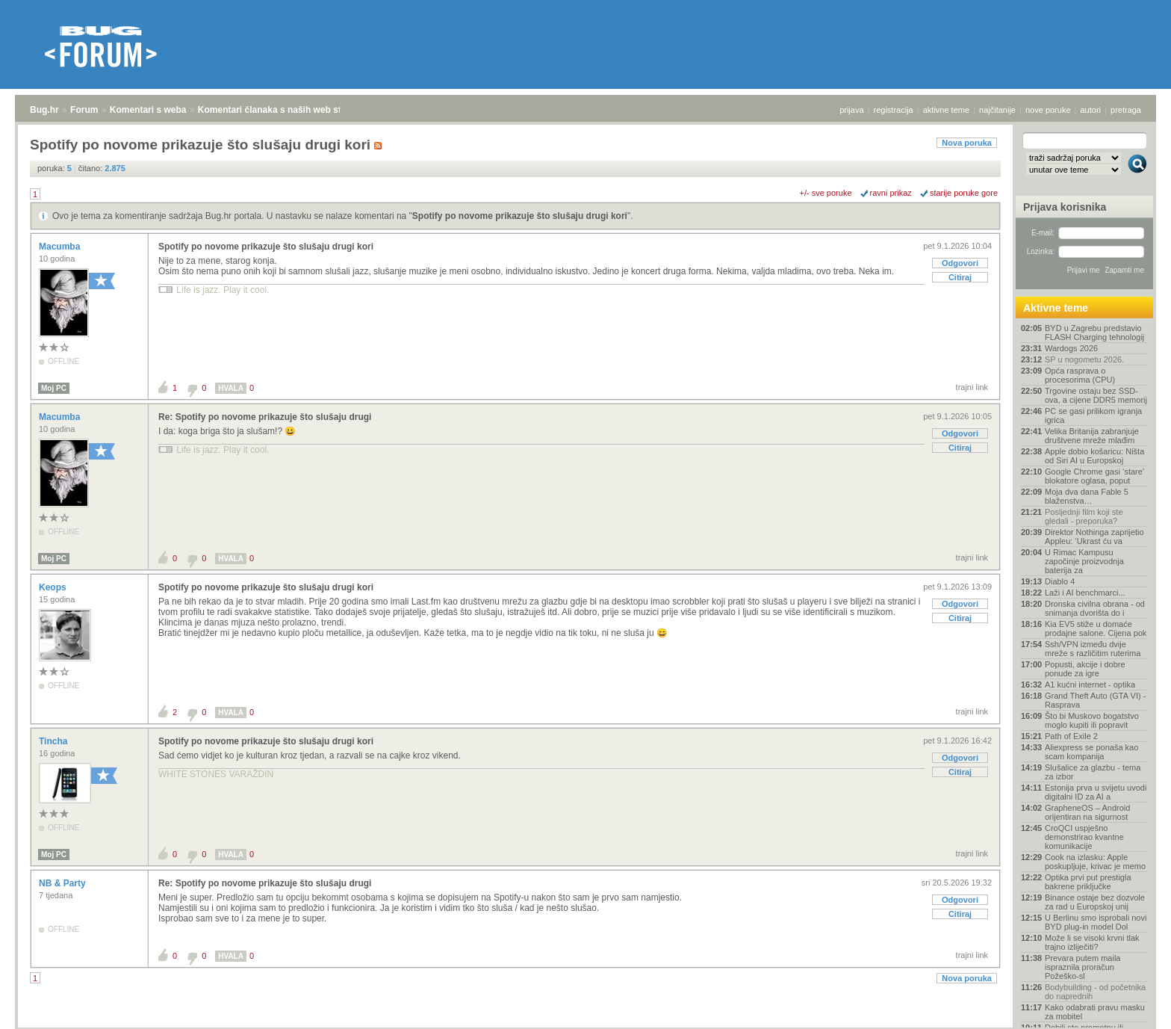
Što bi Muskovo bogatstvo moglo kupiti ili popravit (1092, 720)
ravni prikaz (891, 192)
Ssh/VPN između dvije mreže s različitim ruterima (1092, 649)
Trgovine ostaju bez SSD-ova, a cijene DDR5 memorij (1096, 395)
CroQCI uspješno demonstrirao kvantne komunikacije (1084, 836)
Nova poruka (967, 142)
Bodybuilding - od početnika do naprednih (1095, 992)
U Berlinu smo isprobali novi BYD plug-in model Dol (1095, 922)
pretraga (1126, 109)
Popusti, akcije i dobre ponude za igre (1085, 669)
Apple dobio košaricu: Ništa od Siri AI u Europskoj (1094, 456)
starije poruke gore (964, 192)
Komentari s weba (148, 110)
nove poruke (1048, 109)
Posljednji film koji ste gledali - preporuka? (1084, 516)
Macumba (61, 246)
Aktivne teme (1055, 308)
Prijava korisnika (1064, 207)
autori (1091, 109)
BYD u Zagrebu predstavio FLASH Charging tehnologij (1094, 333)
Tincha (54, 741)
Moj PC (53, 388)
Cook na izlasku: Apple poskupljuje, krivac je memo (1095, 862)
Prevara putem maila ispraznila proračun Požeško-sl (1083, 967)
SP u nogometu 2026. (1084, 359)
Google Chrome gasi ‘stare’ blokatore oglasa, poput (1094, 476)
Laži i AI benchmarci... (1085, 592)
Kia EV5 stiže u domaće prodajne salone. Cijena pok (1095, 628)
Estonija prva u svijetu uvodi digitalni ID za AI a (1095, 792)
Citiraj (960, 277)
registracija (893, 109)
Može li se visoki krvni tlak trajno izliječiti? (1092, 942)
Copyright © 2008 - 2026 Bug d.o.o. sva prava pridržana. (585, 1024)
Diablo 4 (1060, 581)
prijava (851, 109)
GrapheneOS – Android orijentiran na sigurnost (1087, 812)
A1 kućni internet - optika (1090, 684)
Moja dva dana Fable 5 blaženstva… (1086, 496)
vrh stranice (1130, 1007)
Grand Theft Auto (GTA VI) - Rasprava (1095, 700)
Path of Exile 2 (1071, 736)
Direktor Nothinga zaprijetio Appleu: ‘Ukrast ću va (1094, 537)
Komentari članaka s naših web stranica (282, 110)
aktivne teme (946, 109)
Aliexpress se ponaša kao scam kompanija (1091, 752)
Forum (84, 110)
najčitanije (997, 109)
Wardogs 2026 (1071, 348)
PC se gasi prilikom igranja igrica (1093, 415)
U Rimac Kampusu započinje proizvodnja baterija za (1084, 561)
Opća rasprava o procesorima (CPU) (1080, 375)
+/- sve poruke (826, 192)
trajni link (972, 387)
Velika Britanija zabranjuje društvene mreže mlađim (1092, 436)
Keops (54, 587)
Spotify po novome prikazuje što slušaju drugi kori (519, 216)
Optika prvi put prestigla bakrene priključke (1088, 882)
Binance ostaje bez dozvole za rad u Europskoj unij (1095, 902)
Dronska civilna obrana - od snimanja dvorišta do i (1095, 608)
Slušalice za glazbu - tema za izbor (1092, 772)
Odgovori (960, 263)
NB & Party (63, 883)
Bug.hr (44, 110)
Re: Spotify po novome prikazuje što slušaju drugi (264, 417)
